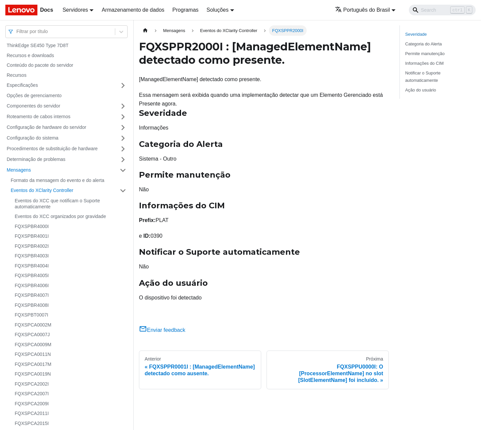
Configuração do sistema (32, 138)
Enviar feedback (162, 330)
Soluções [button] (217, 10)
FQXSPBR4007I (32, 295)
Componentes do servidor (33, 106)
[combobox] (17, 31)
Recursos (16, 75)
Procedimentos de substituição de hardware (52, 148)
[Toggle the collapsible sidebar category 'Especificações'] (123, 85)
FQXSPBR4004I (32, 265)
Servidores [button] (75, 10)
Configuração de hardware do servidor (46, 127)
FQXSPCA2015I (32, 423)
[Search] (442, 10)
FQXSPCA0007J (32, 334)
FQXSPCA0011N (33, 354)
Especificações (22, 85)
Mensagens (19, 170)
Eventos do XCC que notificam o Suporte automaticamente (57, 203)
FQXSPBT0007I (31, 314)
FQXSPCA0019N (33, 374)
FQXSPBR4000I (32, 226)
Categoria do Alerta (423, 43)
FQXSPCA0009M (33, 344)
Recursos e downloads (30, 55)
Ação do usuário (420, 89)
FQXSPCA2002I (32, 384)
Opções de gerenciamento (34, 95)
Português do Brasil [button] (362, 10)
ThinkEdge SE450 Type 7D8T (37, 45)
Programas (185, 10)
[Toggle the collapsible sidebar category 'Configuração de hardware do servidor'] (123, 127)
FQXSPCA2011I (32, 413)
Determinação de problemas (36, 159)
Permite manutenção (425, 53)
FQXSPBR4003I (32, 255)
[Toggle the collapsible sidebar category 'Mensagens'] (123, 170)
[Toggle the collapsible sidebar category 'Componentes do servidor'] (123, 106)
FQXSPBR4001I (32, 236)
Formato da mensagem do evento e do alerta (57, 180)
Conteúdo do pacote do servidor (40, 65)
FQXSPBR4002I (32, 246)
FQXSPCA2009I (32, 403)
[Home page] (145, 30)
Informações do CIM (424, 63)
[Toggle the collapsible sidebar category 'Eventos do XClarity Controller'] (123, 190)
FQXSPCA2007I (32, 393)
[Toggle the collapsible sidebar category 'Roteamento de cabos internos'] (123, 117)
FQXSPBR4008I (32, 305)
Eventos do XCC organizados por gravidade (60, 216)
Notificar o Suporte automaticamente (423, 76)
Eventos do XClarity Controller (42, 190)
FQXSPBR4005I (32, 275)
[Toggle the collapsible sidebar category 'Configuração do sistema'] (123, 138)
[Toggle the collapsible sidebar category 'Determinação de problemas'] (123, 159)
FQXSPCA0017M (33, 364)
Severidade (416, 34)
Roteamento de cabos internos (38, 116)
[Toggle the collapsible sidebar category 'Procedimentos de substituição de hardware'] (123, 149)
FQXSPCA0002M (33, 325)
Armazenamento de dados (133, 10)
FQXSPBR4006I (32, 285)
